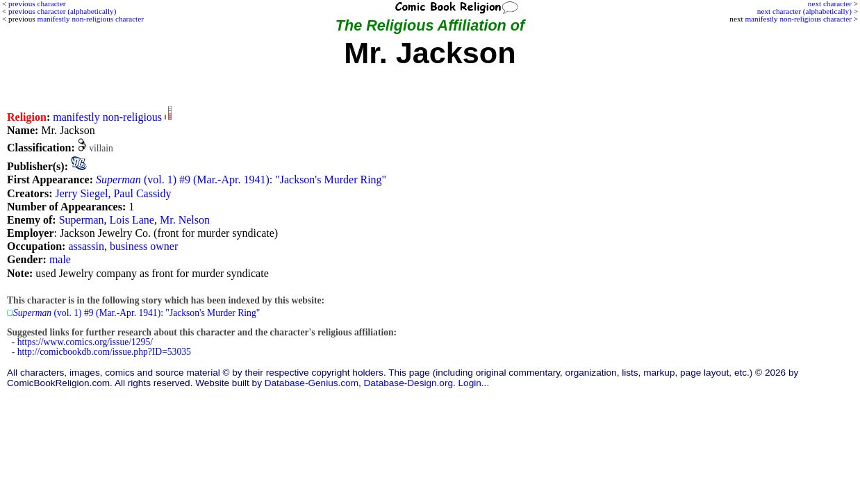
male (60, 259)
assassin (86, 246)
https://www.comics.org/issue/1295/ (85, 342)
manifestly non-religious (107, 117)
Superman (81, 220)
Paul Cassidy (142, 193)
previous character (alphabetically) (62, 11)
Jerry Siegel (81, 193)
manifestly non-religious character (798, 19)
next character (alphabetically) (804, 11)
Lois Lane (132, 220)
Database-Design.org (408, 383)
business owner (144, 246)
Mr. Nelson (185, 220)
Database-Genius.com (311, 383)
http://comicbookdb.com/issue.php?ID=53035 (104, 352)
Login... (474, 383)
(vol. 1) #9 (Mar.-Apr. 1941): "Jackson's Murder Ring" (241, 179)
